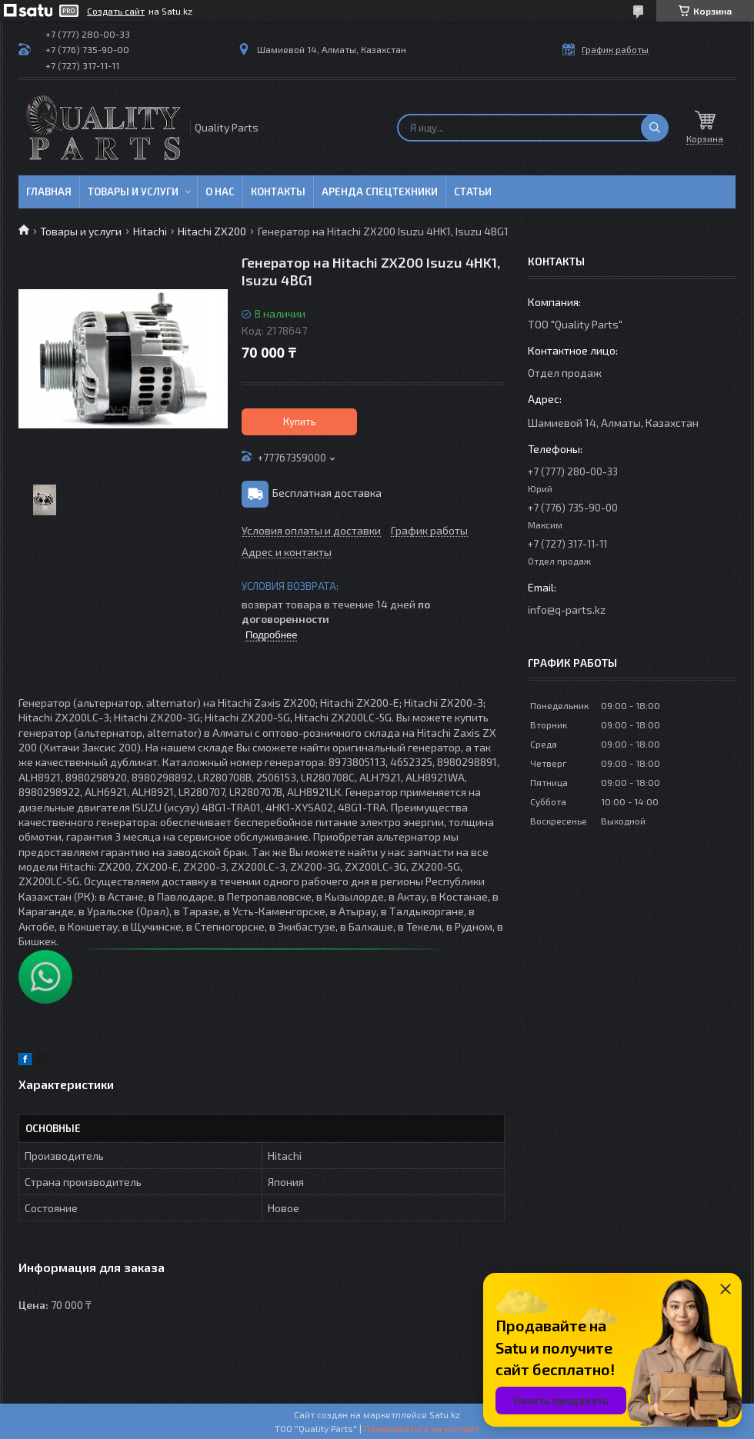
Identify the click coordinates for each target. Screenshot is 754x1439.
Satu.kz (444, 1414)
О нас (220, 191)
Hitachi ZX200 (212, 231)
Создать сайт (116, 10)
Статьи (473, 191)
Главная (49, 191)
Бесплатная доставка (327, 492)
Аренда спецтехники (380, 191)
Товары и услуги (133, 191)
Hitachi (150, 231)
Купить (299, 421)
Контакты (278, 191)
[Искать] (655, 128)
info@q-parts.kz (567, 609)
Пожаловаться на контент (421, 1428)
